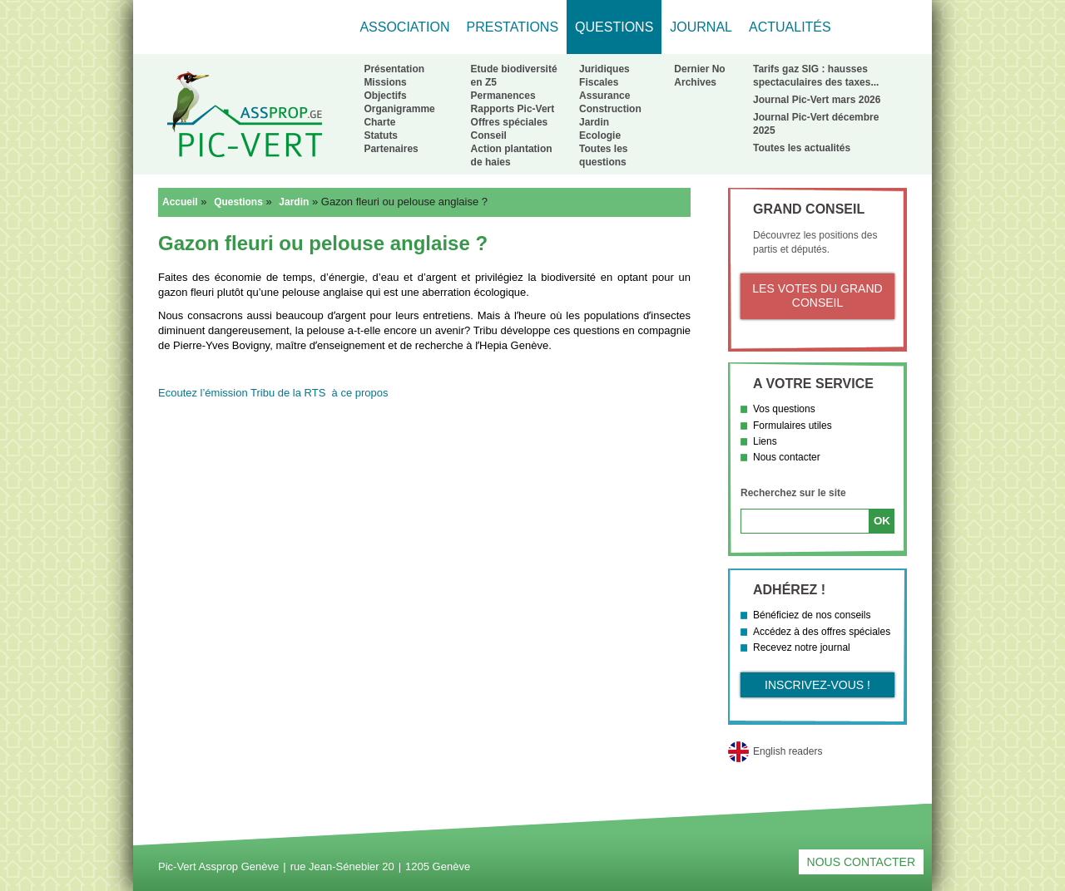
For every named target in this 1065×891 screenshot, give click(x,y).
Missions (385, 82)
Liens (765, 441)
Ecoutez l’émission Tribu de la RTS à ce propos (273, 392)
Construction (610, 109)
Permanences (503, 95)
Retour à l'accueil (244, 113)
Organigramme (399, 109)
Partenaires (391, 149)
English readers (787, 751)
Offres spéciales (509, 122)
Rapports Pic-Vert (513, 109)
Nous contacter (786, 457)
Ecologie (600, 135)
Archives (695, 82)
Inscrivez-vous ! (817, 685)
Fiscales (598, 82)
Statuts (381, 135)
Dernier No (699, 69)
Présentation (394, 69)
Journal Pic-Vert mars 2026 (816, 100)
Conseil (489, 135)
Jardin (594, 122)
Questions (238, 202)
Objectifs (385, 95)
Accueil (180, 202)
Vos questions (784, 409)
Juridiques (604, 69)
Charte (379, 122)
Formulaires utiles (792, 425)
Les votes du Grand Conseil (817, 296)
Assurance (604, 95)
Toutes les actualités (801, 148)
